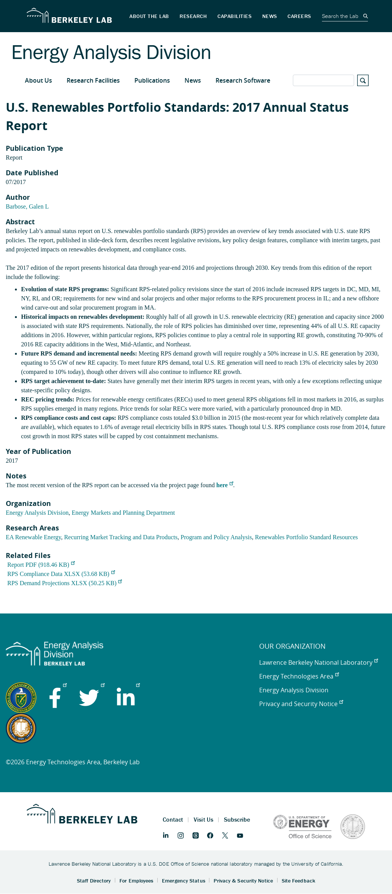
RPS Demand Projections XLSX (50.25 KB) (64, 583)
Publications (152, 80)
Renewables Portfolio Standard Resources (306, 537)
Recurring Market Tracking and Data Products (120, 537)
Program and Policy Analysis (216, 537)
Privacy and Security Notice (301, 704)
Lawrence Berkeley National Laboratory (318, 662)
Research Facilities (93, 80)
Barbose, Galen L (27, 206)
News (193, 80)
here (224, 485)
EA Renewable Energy (33, 537)
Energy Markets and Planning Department (123, 512)
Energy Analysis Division (37, 512)
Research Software (243, 80)
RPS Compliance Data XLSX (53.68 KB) (61, 574)
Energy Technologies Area (299, 676)
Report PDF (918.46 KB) (41, 564)
